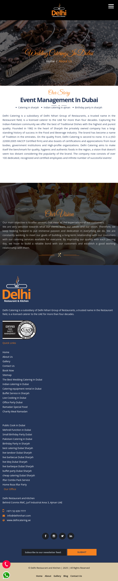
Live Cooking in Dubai (14, 397)
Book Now (8, 370)
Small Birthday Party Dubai (17, 434)
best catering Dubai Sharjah (18, 448)
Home (50, 61)
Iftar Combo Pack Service (16, 480)
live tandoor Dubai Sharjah (17, 452)
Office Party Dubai (12, 402)
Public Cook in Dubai (14, 425)
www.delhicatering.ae (18, 520)
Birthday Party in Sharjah (16, 443)
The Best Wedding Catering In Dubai (22, 379)
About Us (8, 356)
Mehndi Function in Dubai (17, 429)
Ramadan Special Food (15, 406)
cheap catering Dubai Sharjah (19, 475)
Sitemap (7, 375)
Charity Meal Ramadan (15, 411)
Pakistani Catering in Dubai (17, 439)
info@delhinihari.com (19, 515)
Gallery (6, 361)
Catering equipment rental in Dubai (22, 388)
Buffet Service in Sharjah (16, 393)
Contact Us (9, 365)
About (48, 576)
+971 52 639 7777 (16, 511)
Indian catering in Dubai (16, 384)
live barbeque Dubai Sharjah (18, 466)
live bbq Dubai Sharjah (15, 461)
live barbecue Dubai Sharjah (18, 457)
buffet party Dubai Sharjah (17, 470)
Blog (65, 576)
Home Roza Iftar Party (15, 484)
